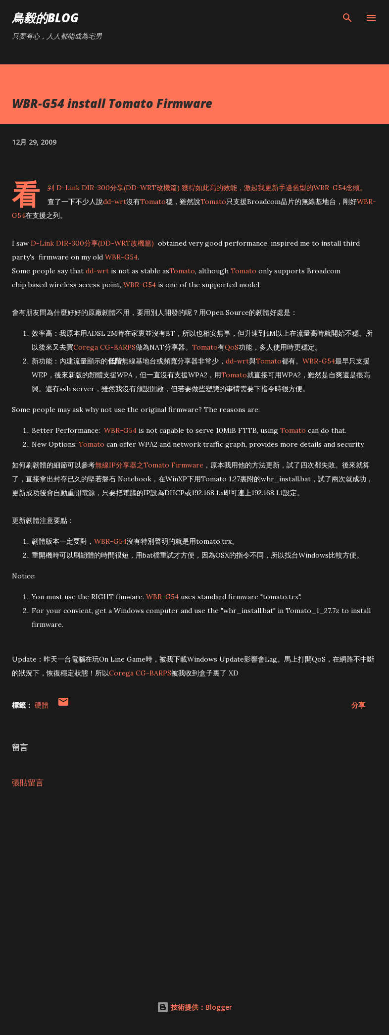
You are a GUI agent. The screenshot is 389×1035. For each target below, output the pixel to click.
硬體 (42, 705)
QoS (232, 347)
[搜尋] (347, 18)
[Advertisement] (194, 889)
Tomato (153, 201)
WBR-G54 (329, 187)
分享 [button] (358, 705)
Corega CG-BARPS (104, 347)
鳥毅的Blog (45, 17)
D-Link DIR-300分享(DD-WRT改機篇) (118, 187)
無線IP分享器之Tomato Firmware (149, 465)
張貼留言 (28, 782)
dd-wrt (114, 201)
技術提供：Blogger (194, 1007)
